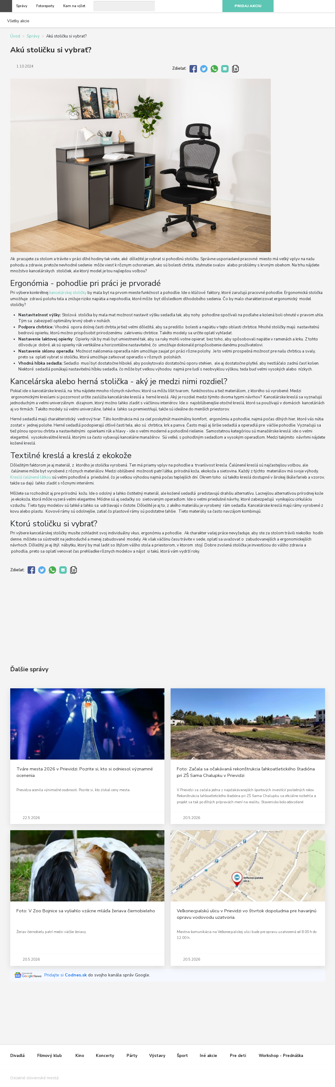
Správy (21, 6)
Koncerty (105, 1056)
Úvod (15, 36)
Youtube (316, 6)
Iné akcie (208, 1056)
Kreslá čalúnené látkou (30, 477)
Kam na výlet (74, 6)
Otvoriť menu (6, 6)
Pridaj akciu (247, 6)
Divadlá (17, 1056)
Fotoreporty (45, 6)
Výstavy (157, 1056)
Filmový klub (49, 1056)
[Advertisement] (167, 614)
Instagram (305, 6)
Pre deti (238, 1056)
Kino (79, 1056)
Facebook (294, 6)
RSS (327, 6)
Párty (132, 1056)
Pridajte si (66, 975)
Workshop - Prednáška (281, 1056)
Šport (182, 1056)
